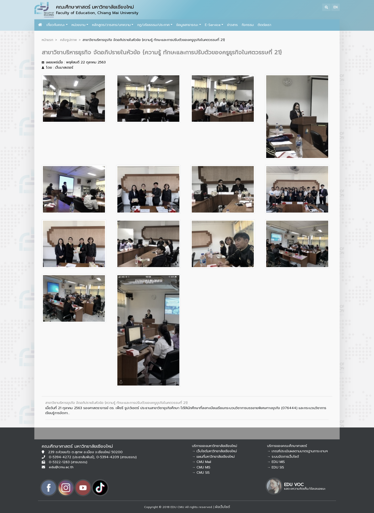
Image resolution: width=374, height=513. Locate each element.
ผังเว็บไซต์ (222, 506)
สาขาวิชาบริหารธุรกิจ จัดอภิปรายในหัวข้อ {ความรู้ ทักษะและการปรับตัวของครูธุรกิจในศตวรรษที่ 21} (116, 402)
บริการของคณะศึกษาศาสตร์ (287, 445)
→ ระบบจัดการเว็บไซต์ (283, 456)
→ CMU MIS (201, 467)
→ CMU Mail (201, 461)
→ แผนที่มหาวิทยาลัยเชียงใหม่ (213, 456)
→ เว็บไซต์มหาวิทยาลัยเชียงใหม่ (214, 451)
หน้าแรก (47, 39)
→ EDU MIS (276, 461)
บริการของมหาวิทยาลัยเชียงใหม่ (214, 445)
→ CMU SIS (201, 472)
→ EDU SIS (275, 467)
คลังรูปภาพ (68, 39)
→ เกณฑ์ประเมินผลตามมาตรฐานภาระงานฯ (297, 451)
